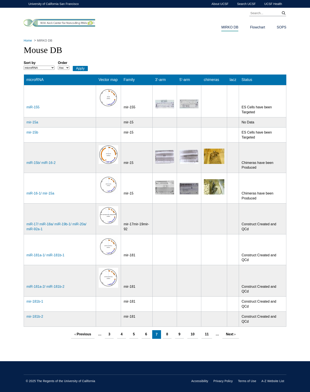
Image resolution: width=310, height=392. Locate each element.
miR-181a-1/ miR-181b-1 (45, 255)
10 (193, 334)
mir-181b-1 (34, 301)
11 (207, 334)
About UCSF (220, 4)
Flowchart (257, 27)
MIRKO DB (229, 27)
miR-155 (32, 107)
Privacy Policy (223, 381)
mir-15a (32, 122)
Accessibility (199, 381)
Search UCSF (246, 4)
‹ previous (82, 334)
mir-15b (32, 132)
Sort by (30, 63)
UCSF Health (273, 4)
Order (62, 63)
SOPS (281, 27)
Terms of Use (247, 381)
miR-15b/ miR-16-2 (41, 163)
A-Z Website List (272, 381)
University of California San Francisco (53, 4)
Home (28, 40)
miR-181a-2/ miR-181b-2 (45, 286)
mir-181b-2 (34, 316)
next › (230, 334)
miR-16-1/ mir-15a (40, 193)
